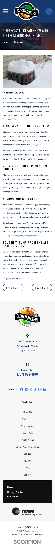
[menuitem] (14, 534)
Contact (27, 474)
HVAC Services (27, 419)
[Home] (26, 11)
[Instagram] (40, 389)
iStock (21, 278)
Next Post (42, 287)
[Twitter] (30, 389)
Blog (27, 467)
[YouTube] (26, 389)
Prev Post (13, 287)
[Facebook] (21, 389)
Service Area (27, 433)
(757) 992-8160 (27, 374)
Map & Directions (27, 350)
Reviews (27, 460)
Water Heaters (27, 426)
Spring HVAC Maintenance (27, 447)
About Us (27, 412)
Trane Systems (27, 439)
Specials (27, 453)
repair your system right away (25, 235)
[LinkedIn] (44, 389)
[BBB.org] (35, 389)
